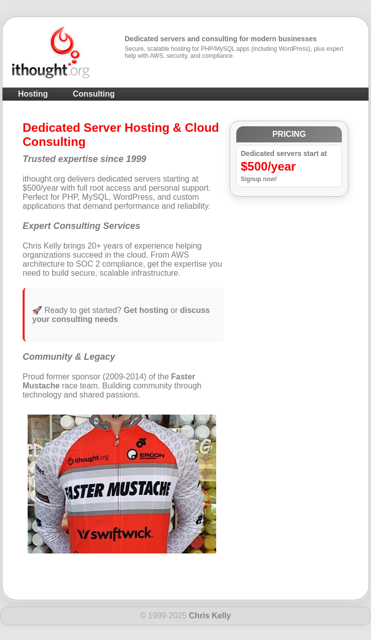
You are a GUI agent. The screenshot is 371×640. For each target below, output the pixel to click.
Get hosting (146, 310)
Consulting (94, 94)
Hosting (33, 94)
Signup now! (259, 179)
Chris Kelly (210, 615)
